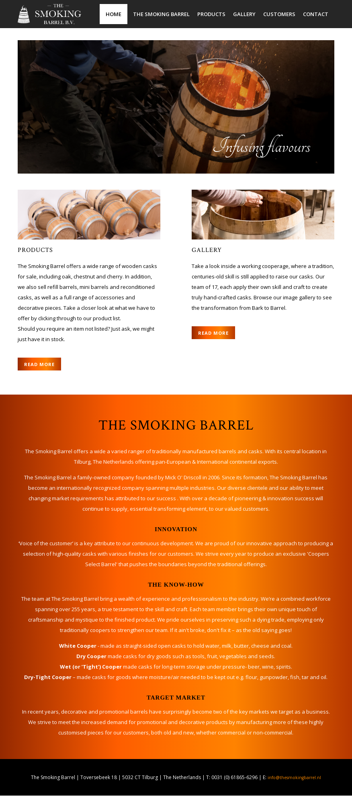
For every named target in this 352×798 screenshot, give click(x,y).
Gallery (244, 14)
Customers (279, 14)
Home (113, 14)
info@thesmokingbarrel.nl (294, 779)
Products (211, 14)
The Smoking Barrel (161, 14)
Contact (315, 14)
